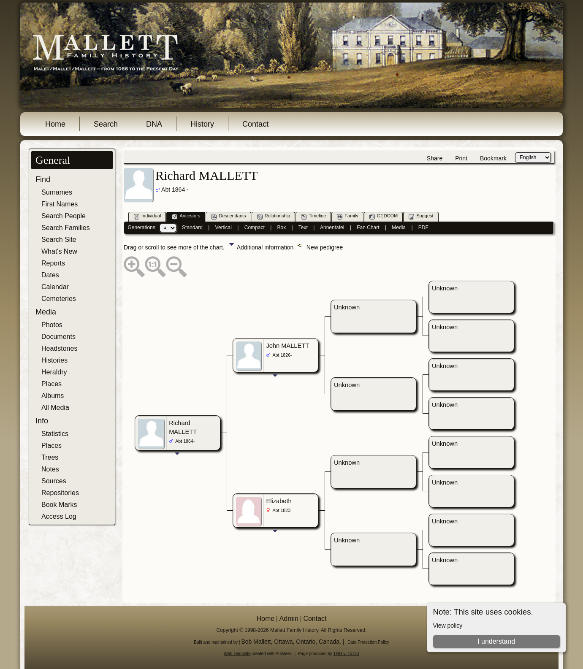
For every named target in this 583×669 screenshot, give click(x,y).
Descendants (228, 216)
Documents (58, 336)
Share (434, 158)
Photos (51, 324)
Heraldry (54, 372)
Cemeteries (58, 298)
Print (461, 158)
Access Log (58, 516)
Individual (147, 216)
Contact (255, 124)
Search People (63, 215)
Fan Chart (368, 227)
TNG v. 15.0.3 (346, 653)
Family (347, 216)
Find (42, 179)
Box (281, 227)
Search (106, 124)
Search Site (58, 239)
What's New (59, 251)
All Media (55, 407)
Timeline (313, 216)
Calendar (55, 286)
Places (51, 383)
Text (303, 227)
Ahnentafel (332, 227)
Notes (50, 469)
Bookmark (493, 158)
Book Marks (59, 504)
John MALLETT (287, 345)
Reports (53, 263)
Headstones (59, 348)
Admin (288, 618)
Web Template (237, 653)
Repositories (60, 492)
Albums (52, 395)
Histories (54, 360)
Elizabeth (278, 501)
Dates (50, 275)
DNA (154, 124)
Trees (49, 457)
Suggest (421, 216)
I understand (496, 641)
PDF (423, 227)
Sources (53, 481)
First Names (59, 204)
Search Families (65, 227)
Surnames (56, 192)
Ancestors (186, 216)
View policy (448, 625)
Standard (192, 227)
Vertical (223, 227)
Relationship (273, 216)
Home (55, 124)
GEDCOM (383, 216)
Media (45, 312)
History (202, 124)
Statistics (54, 433)
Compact (254, 227)
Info (41, 421)
